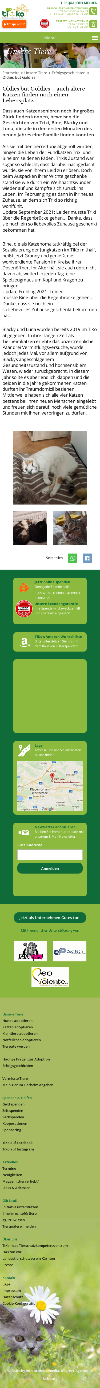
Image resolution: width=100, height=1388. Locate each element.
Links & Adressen (16, 1187)
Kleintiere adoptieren (20, 1033)
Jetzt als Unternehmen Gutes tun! (50, 917)
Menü (50, 37)
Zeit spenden (12, 1110)
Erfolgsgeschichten (69, 72)
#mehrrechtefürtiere (19, 1213)
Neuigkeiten (12, 1174)
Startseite (10, 72)
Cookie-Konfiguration (20, 1303)
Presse (7, 1264)
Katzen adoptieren (17, 1027)
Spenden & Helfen (17, 1097)
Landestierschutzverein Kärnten (28, 1258)
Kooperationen (14, 1123)
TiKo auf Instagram (18, 1149)
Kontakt (8, 1277)
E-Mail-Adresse (29, 845)
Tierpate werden (16, 1046)
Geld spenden (13, 1104)
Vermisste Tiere (15, 1078)
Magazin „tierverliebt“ (20, 1181)
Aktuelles (10, 1162)
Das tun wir (12, 1252)
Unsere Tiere (35, 72)
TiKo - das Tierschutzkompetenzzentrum (35, 1245)
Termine (9, 1168)
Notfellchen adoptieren (21, 1039)
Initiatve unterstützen (20, 1207)
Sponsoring (11, 1129)
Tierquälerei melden (79, 3)
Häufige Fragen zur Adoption (26, 1059)
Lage (6, 1284)
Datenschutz (12, 1297)
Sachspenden (13, 1117)
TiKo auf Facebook (17, 1142)
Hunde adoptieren (17, 1020)
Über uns (9, 1239)
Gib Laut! (9, 1200)
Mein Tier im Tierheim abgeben (27, 1084)
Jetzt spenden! (14, 24)
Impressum (11, 1290)
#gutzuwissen (13, 1219)
